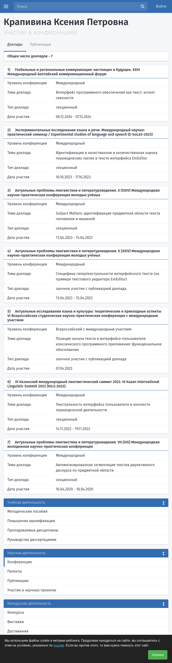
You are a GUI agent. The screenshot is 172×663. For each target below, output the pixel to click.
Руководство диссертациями (31, 539)
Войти (161, 6)
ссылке (59, 645)
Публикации (18, 581)
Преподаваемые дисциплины (32, 530)
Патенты (14, 571)
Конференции (19, 562)
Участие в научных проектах (31, 590)
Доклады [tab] (15, 44)
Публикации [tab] (40, 44)
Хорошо (158, 655)
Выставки (15, 622)
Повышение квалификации (31, 521)
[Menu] (6, 6)
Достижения (18, 631)
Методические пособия (27, 511)
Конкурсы (15, 612)
